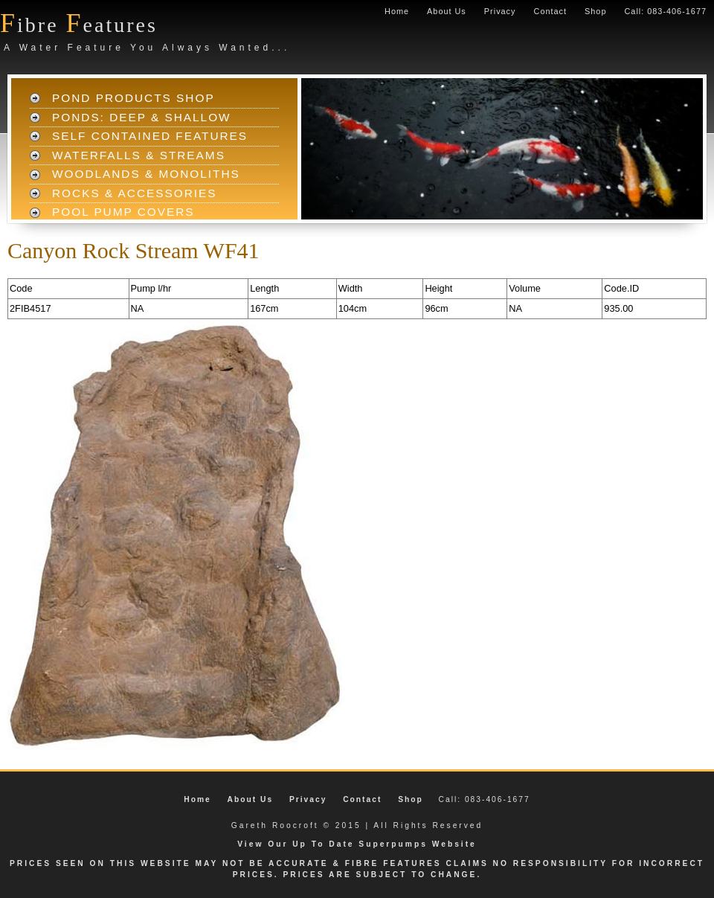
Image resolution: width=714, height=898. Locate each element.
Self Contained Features (150, 135)
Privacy (500, 11)
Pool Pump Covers (123, 211)
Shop (595, 11)
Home (397, 11)
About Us (446, 11)
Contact (550, 11)
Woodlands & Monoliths (146, 173)
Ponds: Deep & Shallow (141, 117)
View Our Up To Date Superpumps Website (357, 844)
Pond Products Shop (133, 98)
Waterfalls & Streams (138, 155)
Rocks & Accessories (134, 193)
